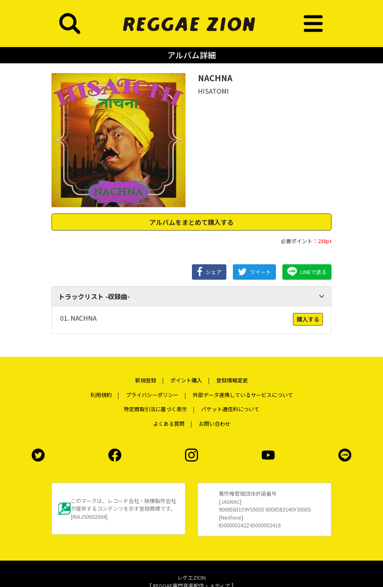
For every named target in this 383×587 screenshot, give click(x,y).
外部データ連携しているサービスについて (243, 395)
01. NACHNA (78, 318)
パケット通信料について (230, 409)
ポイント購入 (186, 380)
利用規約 (101, 395)
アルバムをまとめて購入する (191, 222)
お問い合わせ (214, 423)
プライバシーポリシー (152, 395)
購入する (308, 319)
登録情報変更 (232, 380)
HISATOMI (213, 91)
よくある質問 (169, 423)
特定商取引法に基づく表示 (155, 409)
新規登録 (145, 380)
